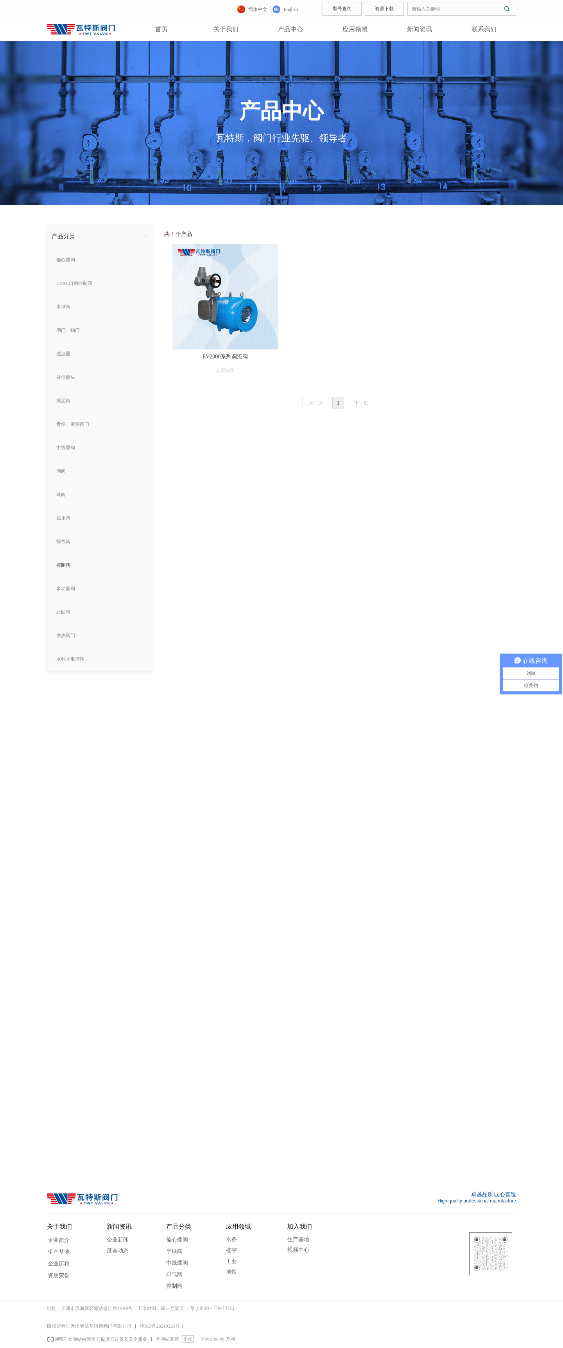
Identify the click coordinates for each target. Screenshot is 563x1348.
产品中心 (290, 29)
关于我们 (225, 29)
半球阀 (174, 1251)
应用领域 (355, 29)
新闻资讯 (419, 29)
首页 (161, 29)
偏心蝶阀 (177, 1240)
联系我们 (484, 29)
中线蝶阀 (177, 1263)
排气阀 (174, 1274)
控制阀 (174, 1286)
